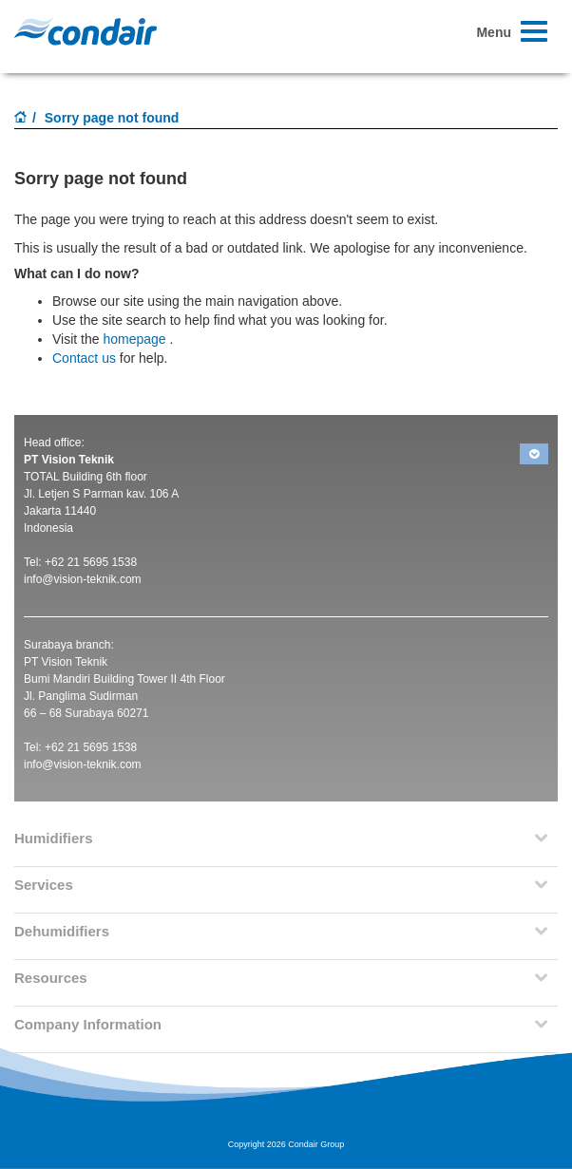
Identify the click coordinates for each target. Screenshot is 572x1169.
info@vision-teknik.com (83, 579)
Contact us (84, 358)
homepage (134, 339)
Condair (85, 31)
